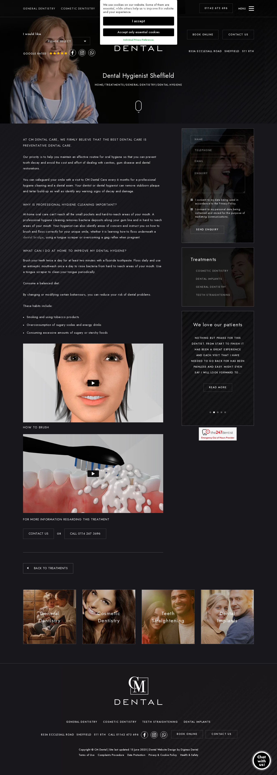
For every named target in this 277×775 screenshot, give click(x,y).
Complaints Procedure (111, 755)
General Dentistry (39, 8)
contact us (222, 734)
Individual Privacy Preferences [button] (138, 39)
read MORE (249, 387)
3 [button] (218, 412)
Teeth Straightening (119, 8)
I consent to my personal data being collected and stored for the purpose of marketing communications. (218, 213)
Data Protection (136, 755)
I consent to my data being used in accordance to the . (215, 201)
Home (99, 85)
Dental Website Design (162, 750)
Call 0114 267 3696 (85, 533)
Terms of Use (86, 755)
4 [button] (222, 412)
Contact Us (238, 34)
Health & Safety (189, 755)
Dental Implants (157, 8)
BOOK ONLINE (203, 34)
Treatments (114, 85)
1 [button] (210, 412)
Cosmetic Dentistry (78, 8)
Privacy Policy (227, 203)
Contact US (38, 533)
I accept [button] (138, 21)
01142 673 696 (216, 8)
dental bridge (33, 237)
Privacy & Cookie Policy (163, 755)
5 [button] (225, 412)
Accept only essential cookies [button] (138, 32)
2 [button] (214, 412)
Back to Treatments (51, 568)
